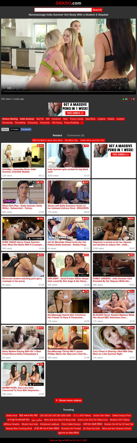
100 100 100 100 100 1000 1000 (55, 415)
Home (53, 440)
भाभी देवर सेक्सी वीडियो (92, 424)
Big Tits (40, 119)
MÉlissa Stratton (11, 424)
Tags (60, 440)
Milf (47, 119)
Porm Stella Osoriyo (71, 424)
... (82, 123)
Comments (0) (75, 135)
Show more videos (68, 400)
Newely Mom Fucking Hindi (19, 428)
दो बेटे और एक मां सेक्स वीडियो (46, 428)
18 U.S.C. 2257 (80, 440)
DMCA (67, 440)
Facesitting (20, 123)
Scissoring (33, 123)
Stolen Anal (11, 415)
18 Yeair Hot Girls (91, 428)
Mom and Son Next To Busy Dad (59, 420)
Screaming (7, 123)
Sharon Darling (10, 119)
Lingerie (101, 119)
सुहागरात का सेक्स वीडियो (68, 433)
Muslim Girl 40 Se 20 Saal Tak (118, 424)
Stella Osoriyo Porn (121, 415)
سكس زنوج (37, 420)
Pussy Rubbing (71, 123)
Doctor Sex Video (101, 415)
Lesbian (120, 119)
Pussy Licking (76, 119)
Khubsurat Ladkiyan (49, 424)
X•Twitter (14, 129)
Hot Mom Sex (71, 140)
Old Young (57, 123)
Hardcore (56, 119)
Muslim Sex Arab (30, 424)
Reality (111, 119)
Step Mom (90, 119)
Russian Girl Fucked (71, 428)
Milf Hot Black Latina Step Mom (47, 140)
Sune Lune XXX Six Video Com (93, 420)
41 (125, 99)
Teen (65, 119)
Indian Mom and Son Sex (92, 140)
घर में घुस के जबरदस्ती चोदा (18, 420)
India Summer (27, 119)
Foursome (45, 123)
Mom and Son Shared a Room (116, 428)
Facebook (26, 129)
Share (5, 129)
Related (57, 135)
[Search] (63, 10)
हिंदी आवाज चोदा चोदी (28, 415)
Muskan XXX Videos (120, 420)
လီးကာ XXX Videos (82, 415)
